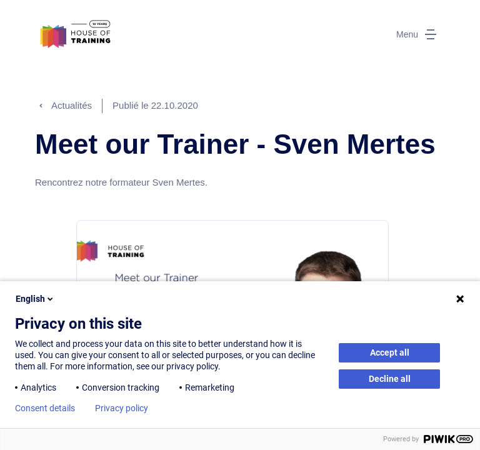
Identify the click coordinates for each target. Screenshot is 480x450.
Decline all (390, 379)
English (35, 299)
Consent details (45, 408)
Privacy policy (121, 408)
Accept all (389, 353)
